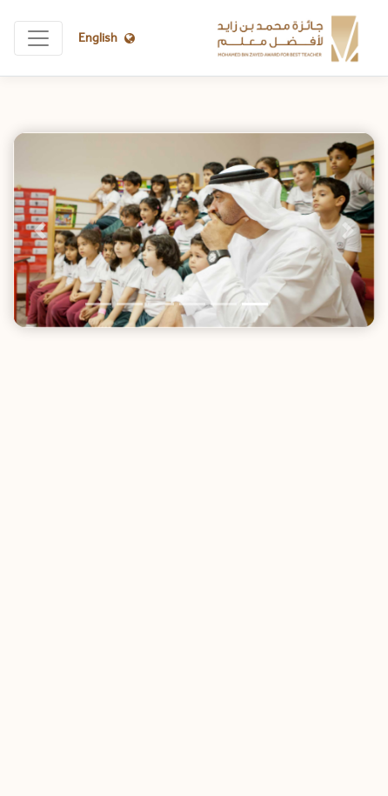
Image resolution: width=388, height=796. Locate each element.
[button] (40, 230)
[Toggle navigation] (38, 38)
